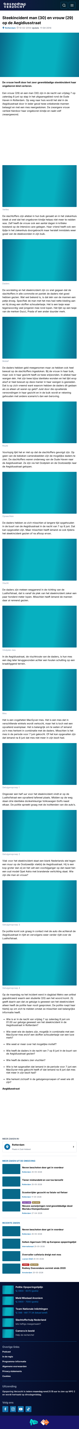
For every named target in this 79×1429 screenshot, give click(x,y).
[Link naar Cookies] (39, 1376)
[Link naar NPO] (44, 1422)
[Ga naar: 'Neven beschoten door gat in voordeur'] (39, 1169)
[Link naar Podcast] (39, 1351)
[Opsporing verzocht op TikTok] (28, 1409)
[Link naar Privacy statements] (39, 1371)
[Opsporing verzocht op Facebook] (5, 1409)
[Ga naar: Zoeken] (64, 5)
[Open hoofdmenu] (72, 5)
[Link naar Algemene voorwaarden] (39, 1366)
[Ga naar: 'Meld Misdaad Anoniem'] (39, 1301)
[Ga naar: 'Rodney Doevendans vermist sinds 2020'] (39, 1269)
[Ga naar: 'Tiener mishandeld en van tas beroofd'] (39, 1181)
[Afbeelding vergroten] (74, 167)
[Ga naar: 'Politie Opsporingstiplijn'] (39, 1290)
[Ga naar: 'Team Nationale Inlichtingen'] (39, 1311)
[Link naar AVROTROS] (34, 1422)
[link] (39, 1146)
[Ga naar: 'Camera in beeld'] (39, 1333)
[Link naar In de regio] (39, 1356)
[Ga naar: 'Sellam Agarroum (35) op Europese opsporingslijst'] (39, 1244)
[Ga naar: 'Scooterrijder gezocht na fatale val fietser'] (39, 1194)
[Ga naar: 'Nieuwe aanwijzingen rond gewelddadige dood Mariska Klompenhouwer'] (39, 1207)
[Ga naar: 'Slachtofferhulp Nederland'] (39, 1322)
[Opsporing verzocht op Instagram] (13, 1409)
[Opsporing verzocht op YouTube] (21, 1409)
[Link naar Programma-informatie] (39, 1361)
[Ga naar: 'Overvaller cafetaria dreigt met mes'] (39, 1256)
